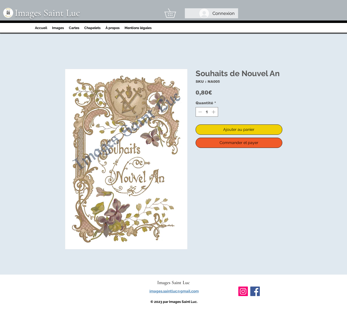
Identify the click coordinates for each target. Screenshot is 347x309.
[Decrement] (199, 111)
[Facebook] (255, 291)
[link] (174, 13)
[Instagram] (243, 291)
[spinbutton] (207, 111)
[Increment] (214, 111)
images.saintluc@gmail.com (174, 291)
